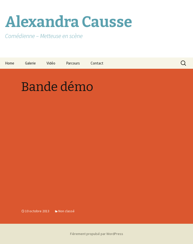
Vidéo (51, 63)
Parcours (73, 63)
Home (9, 63)
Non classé (66, 211)
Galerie (30, 63)
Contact (97, 63)
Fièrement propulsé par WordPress (96, 234)
